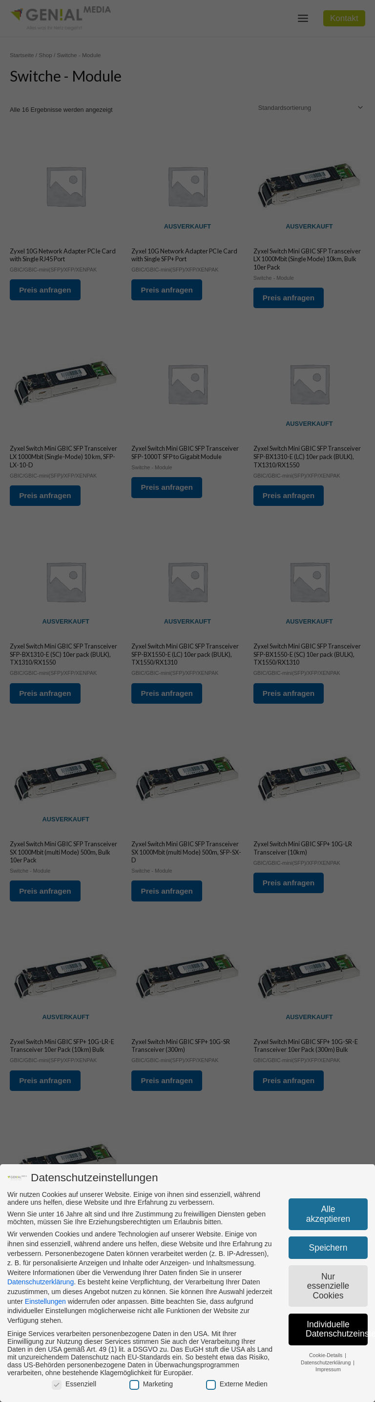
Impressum (328, 1369)
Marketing (151, 1384)
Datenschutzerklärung (40, 1282)
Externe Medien (237, 1384)
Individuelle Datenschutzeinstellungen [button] (337, 1329)
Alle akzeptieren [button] (328, 1214)
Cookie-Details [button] (326, 1355)
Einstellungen (45, 1301)
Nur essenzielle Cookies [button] (328, 1286)
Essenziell (74, 1384)
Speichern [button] (328, 1248)
